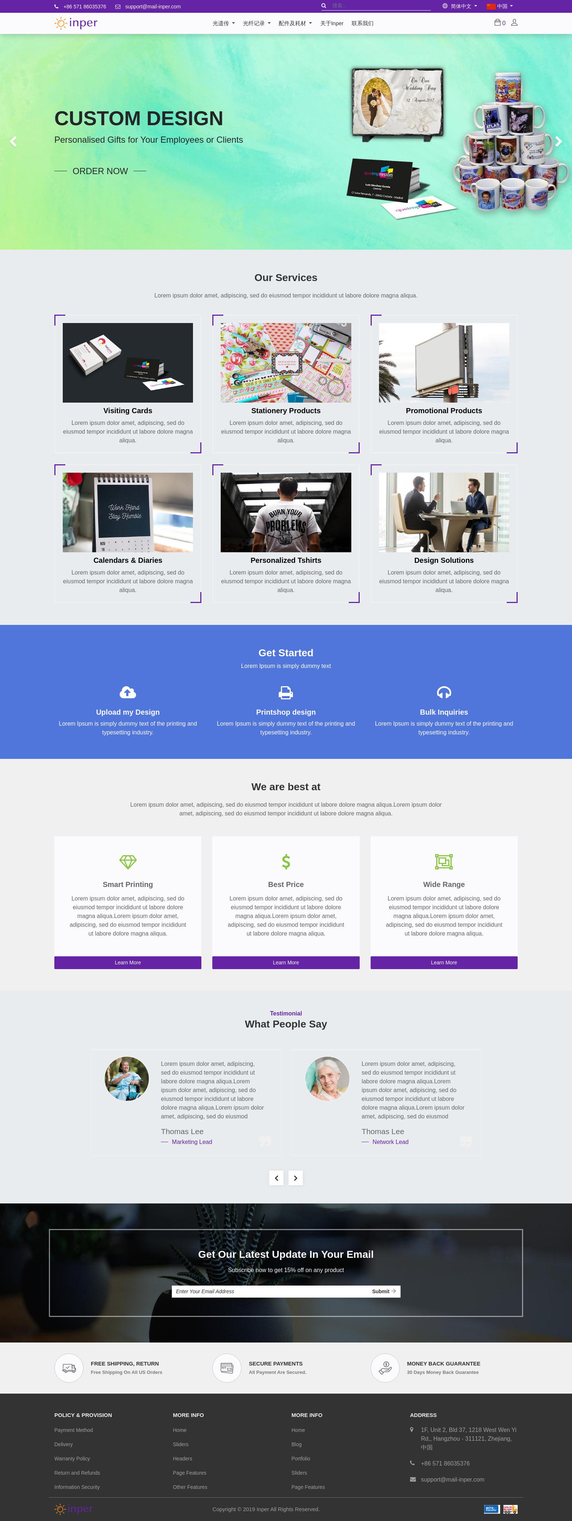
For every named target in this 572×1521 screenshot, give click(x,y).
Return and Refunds (77, 1473)
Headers (182, 1459)
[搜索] (323, 5)
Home (179, 1430)
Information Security (77, 1487)
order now (100, 171)
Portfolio (300, 1459)
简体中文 (457, 6)
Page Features (189, 1473)
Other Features (190, 1487)
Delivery (63, 1444)
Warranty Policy (72, 1459)
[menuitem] (332, 23)
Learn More (128, 962)
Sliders (181, 1444)
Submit (384, 1291)
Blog (296, 1444)
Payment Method (73, 1430)
